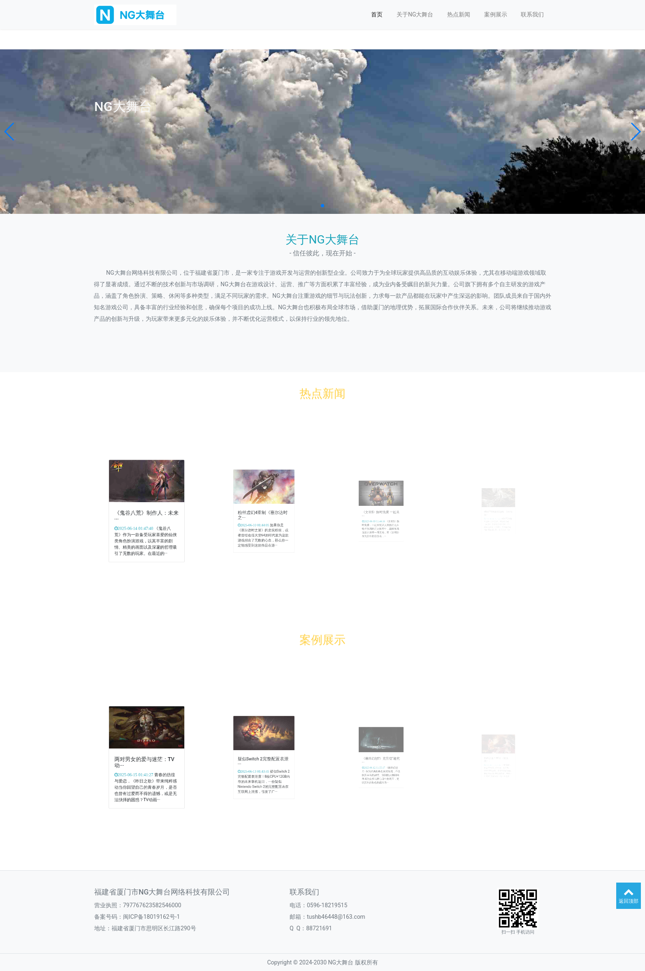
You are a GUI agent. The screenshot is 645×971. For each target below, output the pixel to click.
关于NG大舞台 (415, 14)
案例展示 (495, 14)
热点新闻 (458, 14)
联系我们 (532, 14)
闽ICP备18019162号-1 (151, 916)
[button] (9, 132)
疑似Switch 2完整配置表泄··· (263, 759)
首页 (377, 14)
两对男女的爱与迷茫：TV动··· (145, 760)
